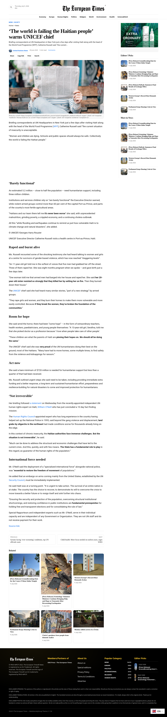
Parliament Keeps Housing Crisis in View (142, 107)
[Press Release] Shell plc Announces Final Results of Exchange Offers (142, 86)
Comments (51, 50)
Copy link (21, 56)
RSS (16, 8)
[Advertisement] (56, 160)
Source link (14, 526)
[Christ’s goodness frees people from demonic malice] (56, 621)
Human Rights (62, 17)
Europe (51, 17)
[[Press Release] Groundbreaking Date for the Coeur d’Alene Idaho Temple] (24, 565)
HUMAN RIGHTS (110, 678)
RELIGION (108, 675)
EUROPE (107, 665)
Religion (83, 17)
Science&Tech (123, 17)
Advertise (82, 681)
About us (81, 663)
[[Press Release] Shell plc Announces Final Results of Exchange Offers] (124, 87)
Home (11, 25)
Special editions (84, 667)
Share (12, 56)
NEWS (106, 662)
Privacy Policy (83, 672)
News (11, 22)
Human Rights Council (24, 416)
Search (36, 56)
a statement (35, 403)
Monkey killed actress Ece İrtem (86, 630)
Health (112, 17)
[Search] (11, 7)
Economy (42, 17)
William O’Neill (45, 407)
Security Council (17, 480)
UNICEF (17, 290)
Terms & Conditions (86, 676)
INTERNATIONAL (110, 672)
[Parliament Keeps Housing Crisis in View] (24, 618)
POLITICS (107, 669)
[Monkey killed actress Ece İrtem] (88, 618)
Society (17, 22)
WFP (55, 126)
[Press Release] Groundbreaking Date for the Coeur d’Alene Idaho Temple (142, 62)
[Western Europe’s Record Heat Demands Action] (88, 564)
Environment (101, 17)
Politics (74, 17)
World (91, 17)
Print (29, 56)
